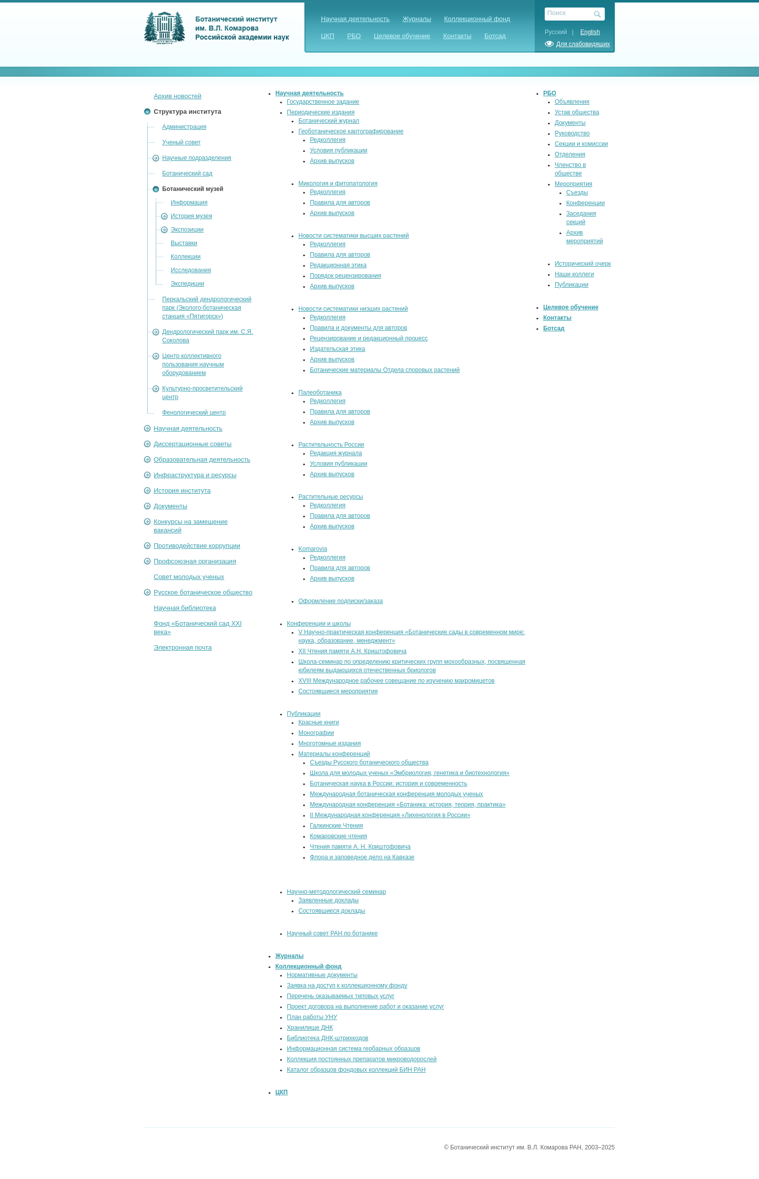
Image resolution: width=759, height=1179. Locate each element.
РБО (354, 36)
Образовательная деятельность (202, 459)
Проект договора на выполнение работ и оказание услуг (365, 1006)
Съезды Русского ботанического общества (369, 762)
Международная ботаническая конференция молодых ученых (396, 794)
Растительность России (331, 444)
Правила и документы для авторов (358, 327)
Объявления (572, 101)
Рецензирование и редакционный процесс (369, 338)
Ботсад (495, 36)
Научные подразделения (196, 157)
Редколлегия (327, 139)
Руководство (572, 133)
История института (182, 490)
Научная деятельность (355, 19)
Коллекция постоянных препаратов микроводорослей (362, 1059)
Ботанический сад (187, 173)
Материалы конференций (334, 753)
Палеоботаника (319, 392)
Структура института (187, 111)
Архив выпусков (332, 160)
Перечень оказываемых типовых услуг (341, 996)
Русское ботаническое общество (203, 592)
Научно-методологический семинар (336, 891)
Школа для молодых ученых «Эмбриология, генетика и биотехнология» (410, 772)
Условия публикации (338, 150)
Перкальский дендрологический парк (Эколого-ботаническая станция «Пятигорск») (206, 308)
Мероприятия (573, 183)
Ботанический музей (192, 188)
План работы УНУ (312, 1017)
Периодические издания (320, 112)
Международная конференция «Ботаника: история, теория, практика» (408, 804)
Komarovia (312, 548)
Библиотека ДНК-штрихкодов (327, 1038)
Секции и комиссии (581, 143)
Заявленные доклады (328, 900)
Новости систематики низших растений (353, 308)
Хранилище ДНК (310, 1027)
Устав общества (577, 112)
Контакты (457, 36)
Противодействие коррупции (197, 545)
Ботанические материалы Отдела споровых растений (385, 369)
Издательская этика (337, 348)
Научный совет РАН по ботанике (332, 933)
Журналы (417, 19)
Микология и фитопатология (337, 183)
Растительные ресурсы (330, 496)
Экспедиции (187, 283)
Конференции (585, 203)
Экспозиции (187, 229)
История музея (191, 216)
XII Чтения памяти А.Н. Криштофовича (352, 651)
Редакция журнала (336, 453)
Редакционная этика (338, 265)
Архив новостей (177, 96)
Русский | (562, 32)
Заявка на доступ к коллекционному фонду (347, 985)
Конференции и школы (319, 623)
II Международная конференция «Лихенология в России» (390, 815)
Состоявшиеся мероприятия (337, 691)
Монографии (316, 732)
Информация (189, 202)
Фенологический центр (194, 412)
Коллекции (186, 256)
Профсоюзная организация (195, 561)
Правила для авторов (340, 202)
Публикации (303, 713)
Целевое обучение (402, 36)
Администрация (184, 126)
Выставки (184, 243)
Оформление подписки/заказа (340, 601)
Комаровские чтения (338, 836)
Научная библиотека (185, 608)
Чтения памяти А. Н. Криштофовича (360, 846)
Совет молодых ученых (189, 576)
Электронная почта (183, 647)
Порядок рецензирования (345, 275)
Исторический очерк (583, 263)
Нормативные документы (322, 974)
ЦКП (327, 36)
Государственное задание (323, 101)
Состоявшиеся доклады (331, 910)
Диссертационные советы (193, 444)
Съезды (577, 192)
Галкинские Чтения (336, 825)
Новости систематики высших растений (353, 235)
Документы (170, 506)
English (590, 32)
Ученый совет (181, 142)
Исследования (191, 270)
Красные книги (318, 722)
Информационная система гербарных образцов (353, 1048)
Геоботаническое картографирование (351, 131)
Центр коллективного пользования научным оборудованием (193, 364)
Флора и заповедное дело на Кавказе (362, 857)
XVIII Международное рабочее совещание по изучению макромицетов (396, 680)
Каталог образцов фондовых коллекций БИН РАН (356, 1069)
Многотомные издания (329, 743)
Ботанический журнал (328, 120)
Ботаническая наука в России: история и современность (388, 783)
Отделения (570, 154)
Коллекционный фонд (477, 19)
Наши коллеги (574, 274)
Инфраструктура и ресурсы (195, 475)
